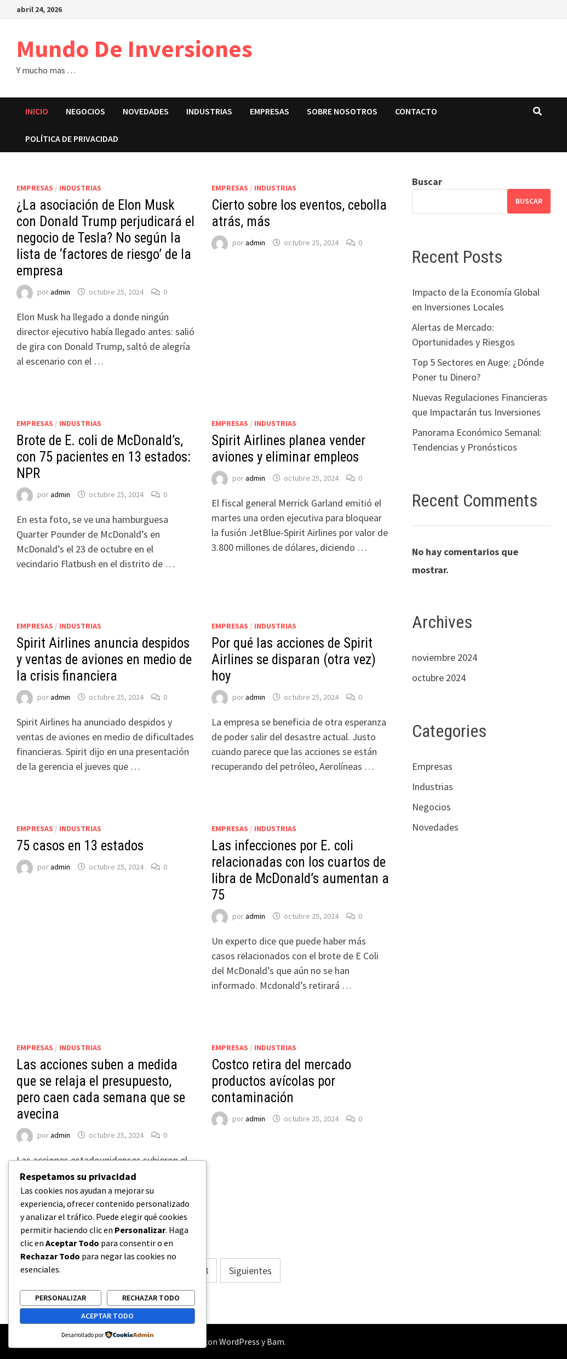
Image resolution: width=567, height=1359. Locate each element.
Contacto (416, 111)
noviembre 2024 (444, 657)
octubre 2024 (439, 677)
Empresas (269, 111)
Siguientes (250, 1270)
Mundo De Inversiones (134, 48)
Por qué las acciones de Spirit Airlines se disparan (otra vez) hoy (293, 659)
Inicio (36, 111)
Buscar (427, 181)
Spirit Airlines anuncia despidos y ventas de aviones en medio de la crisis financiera (104, 659)
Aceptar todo (107, 1316)
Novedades (146, 111)
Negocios (85, 111)
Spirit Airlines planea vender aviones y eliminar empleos (288, 449)
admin (60, 292)
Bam (275, 1341)
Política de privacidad (71, 138)
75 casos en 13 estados (80, 846)
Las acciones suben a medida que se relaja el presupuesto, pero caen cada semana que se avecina (100, 1089)
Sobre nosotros (342, 111)
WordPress (239, 1341)
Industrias (209, 111)
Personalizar (60, 1298)
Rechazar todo (151, 1298)
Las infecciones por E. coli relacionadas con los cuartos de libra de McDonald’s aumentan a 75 (300, 870)
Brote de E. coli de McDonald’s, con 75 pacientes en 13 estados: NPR (103, 457)
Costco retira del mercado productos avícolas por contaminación (281, 1081)
